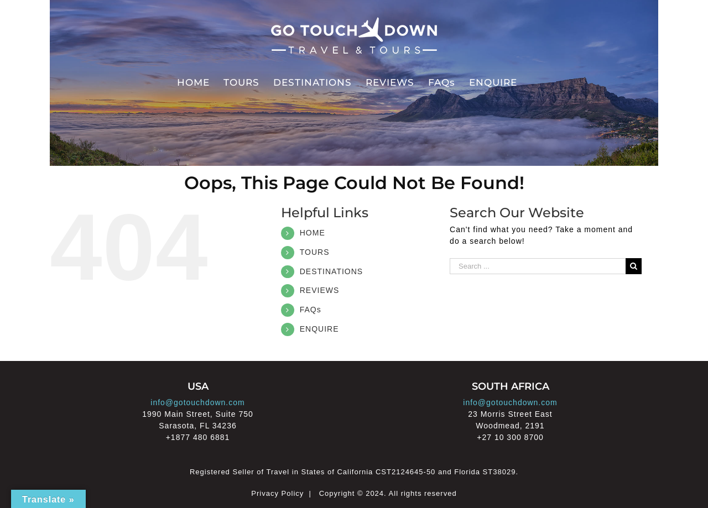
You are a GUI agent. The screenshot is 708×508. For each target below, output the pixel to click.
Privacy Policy (277, 493)
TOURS (315, 252)
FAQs (310, 309)
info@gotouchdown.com (197, 402)
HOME (312, 232)
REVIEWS (320, 290)
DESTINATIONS (331, 271)
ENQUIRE (319, 328)
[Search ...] (538, 266)
